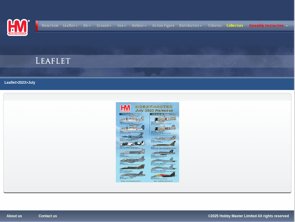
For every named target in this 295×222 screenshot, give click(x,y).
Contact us (48, 216)
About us (14, 216)
